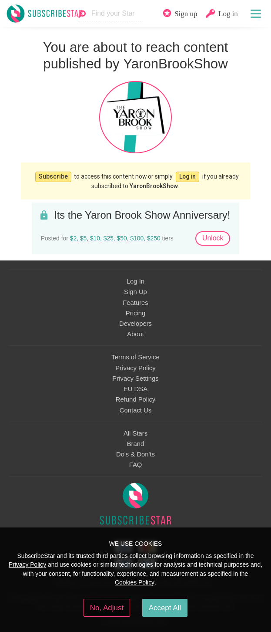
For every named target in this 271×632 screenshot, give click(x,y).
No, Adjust (107, 608)
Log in (187, 176)
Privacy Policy (135, 368)
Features (135, 302)
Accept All (165, 608)
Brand (135, 443)
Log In (135, 281)
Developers (135, 323)
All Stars (135, 433)
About (135, 334)
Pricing (135, 313)
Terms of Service (135, 357)
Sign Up (135, 291)
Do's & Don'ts (135, 454)
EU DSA (135, 388)
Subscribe (53, 176)
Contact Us (135, 410)
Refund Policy (136, 399)
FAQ (135, 464)
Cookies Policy (134, 582)
